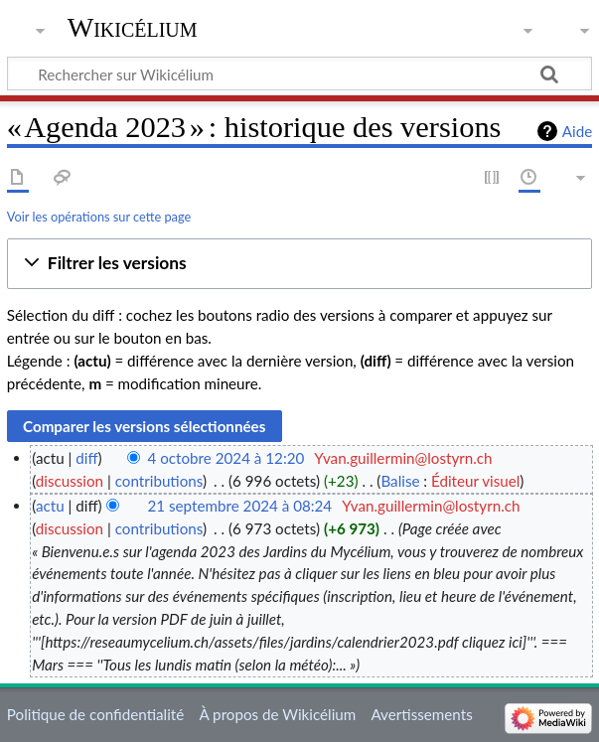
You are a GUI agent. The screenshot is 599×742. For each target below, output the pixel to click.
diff (86, 458)
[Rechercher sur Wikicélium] (299, 73)
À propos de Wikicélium (277, 714)
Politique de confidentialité (95, 714)
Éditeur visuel (475, 481)
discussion (69, 481)
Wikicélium (133, 27)
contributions (159, 481)
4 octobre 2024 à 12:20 (226, 458)
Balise (399, 481)
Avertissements (421, 714)
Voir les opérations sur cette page (99, 216)
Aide (577, 131)
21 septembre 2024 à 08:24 (240, 506)
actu (50, 506)
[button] (299, 263)
